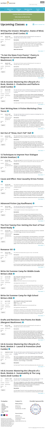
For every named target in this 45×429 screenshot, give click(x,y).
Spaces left (2, 42)
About (3, 404)
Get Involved (5, 411)
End (1, 91)
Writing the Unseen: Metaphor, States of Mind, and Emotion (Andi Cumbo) (22, 32)
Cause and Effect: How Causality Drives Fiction (22, 179)
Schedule (2, 93)
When (2, 36)
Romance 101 (7, 249)
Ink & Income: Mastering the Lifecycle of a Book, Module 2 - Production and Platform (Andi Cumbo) (20, 84)
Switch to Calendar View (39, 24)
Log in (42, 2)
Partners (4, 408)
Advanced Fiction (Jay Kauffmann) (16, 203)
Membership (5, 407)
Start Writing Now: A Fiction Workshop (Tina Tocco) (21, 109)
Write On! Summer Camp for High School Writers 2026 (19, 296)
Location (2, 39)
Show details (40, 51)
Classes (3, 405)
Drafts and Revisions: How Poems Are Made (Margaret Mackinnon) (21, 321)
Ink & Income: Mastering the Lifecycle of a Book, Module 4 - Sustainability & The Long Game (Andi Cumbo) (20, 373)
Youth (3, 409)
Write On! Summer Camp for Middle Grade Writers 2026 (20, 272)
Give (3, 412)
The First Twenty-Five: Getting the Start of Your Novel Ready (22, 226)
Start (1, 89)
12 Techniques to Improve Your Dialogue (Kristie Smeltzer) (19, 155)
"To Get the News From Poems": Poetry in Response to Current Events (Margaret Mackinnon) (20, 57)
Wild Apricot (35, 427)
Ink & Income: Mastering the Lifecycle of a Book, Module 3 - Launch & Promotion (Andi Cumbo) (21, 346)
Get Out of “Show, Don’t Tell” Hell (16, 133)
